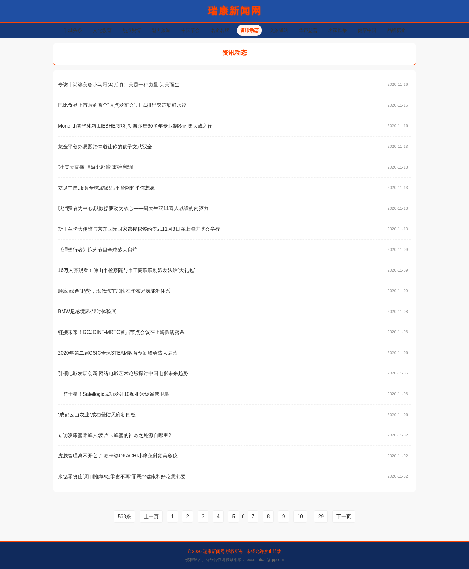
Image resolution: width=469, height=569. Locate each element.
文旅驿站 (279, 30)
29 (321, 516)
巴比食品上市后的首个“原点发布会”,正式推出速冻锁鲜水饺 (122, 105)
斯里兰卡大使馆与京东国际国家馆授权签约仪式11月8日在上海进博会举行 (139, 229)
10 (300, 516)
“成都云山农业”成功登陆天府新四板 (97, 414)
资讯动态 (249, 30)
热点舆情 (131, 30)
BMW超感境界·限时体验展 (87, 311)
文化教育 (102, 30)
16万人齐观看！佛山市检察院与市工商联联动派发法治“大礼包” (126, 270)
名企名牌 (220, 30)
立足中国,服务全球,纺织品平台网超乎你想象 (106, 187)
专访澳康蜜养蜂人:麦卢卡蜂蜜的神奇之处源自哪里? (114, 435)
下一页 (343, 516)
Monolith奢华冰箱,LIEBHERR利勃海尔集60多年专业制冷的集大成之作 (135, 126)
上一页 (151, 516)
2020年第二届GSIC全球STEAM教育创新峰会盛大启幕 (118, 353)
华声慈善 (308, 30)
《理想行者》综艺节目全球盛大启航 (97, 249)
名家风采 (337, 30)
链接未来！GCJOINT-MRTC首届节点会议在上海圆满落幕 (121, 332)
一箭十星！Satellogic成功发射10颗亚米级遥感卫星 (113, 394)
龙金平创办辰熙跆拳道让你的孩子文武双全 (105, 146)
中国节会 (190, 30)
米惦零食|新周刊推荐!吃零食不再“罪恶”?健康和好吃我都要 (122, 476)
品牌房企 (396, 30)
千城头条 (73, 30)
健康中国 (367, 30)
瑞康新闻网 (235, 10)
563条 (124, 516)
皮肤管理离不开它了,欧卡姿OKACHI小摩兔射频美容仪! (118, 455)
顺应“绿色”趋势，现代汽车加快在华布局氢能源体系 (114, 291)
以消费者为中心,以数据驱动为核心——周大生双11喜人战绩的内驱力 (133, 208)
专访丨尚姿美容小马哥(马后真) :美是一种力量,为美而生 (118, 84)
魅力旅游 (161, 30)
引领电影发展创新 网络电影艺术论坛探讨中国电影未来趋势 (123, 373)
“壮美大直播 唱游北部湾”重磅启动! (96, 167)
